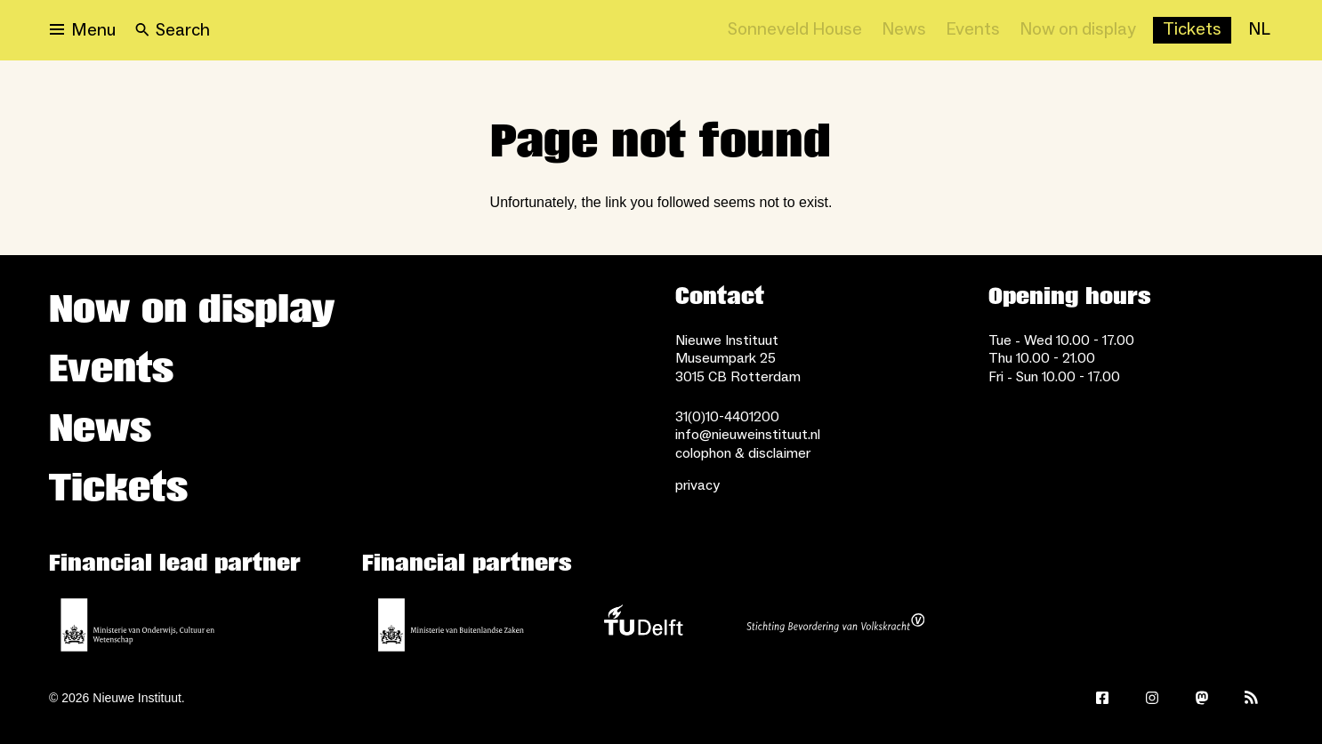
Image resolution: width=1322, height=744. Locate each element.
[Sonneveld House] (795, 30)
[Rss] (1252, 698)
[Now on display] (1078, 30)
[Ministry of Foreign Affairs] (451, 625)
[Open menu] (82, 30)
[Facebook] (1102, 698)
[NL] (1259, 30)
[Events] (973, 30)
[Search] (172, 30)
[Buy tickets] (1192, 30)
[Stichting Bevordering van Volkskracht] (835, 625)
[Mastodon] (1202, 698)
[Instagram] (1152, 698)
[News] (904, 30)
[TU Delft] (643, 625)
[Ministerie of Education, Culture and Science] (138, 625)
